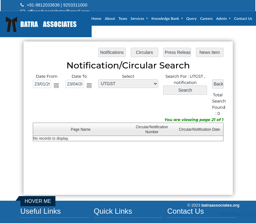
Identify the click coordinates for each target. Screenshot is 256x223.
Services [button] (138, 18)
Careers (206, 18)
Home (96, 18)
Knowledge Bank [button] (165, 18)
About (110, 18)
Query (191, 18)
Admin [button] (222, 18)
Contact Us (243, 18)
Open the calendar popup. (57, 85)
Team (123, 18)
